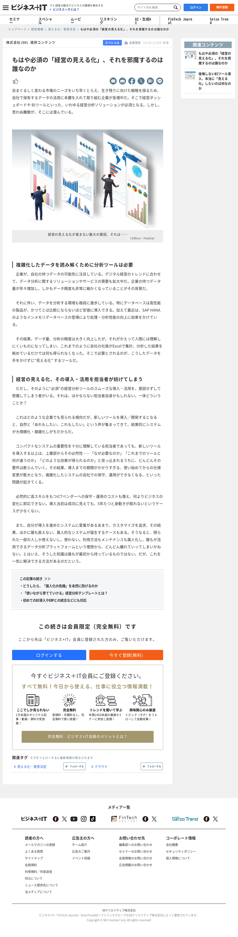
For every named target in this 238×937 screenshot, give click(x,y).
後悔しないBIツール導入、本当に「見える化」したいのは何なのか (214, 81)
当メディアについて (38, 891)
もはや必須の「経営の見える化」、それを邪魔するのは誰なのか (214, 58)
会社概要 (172, 844)
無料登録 (222, 7)
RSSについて (34, 878)
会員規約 (31, 864)
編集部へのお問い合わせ (135, 844)
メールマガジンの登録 (40, 844)
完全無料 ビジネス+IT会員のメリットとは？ (87, 736)
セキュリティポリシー (181, 851)
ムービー (76, 20)
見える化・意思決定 (31, 766)
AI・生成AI (143, 20)
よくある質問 (34, 851)
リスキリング (108, 20)
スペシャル (45, 20)
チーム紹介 (79, 844)
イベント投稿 (81, 858)
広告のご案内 (81, 851)
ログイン (196, 7)
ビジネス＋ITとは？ (66, 9)
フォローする (77, 766)
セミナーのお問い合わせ (135, 851)
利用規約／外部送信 (38, 871)
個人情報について (178, 858)
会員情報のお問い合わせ (135, 858)
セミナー (14, 20)
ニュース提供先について (41, 885)
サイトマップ (34, 858)
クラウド (101, 766)
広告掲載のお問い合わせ (135, 864)
